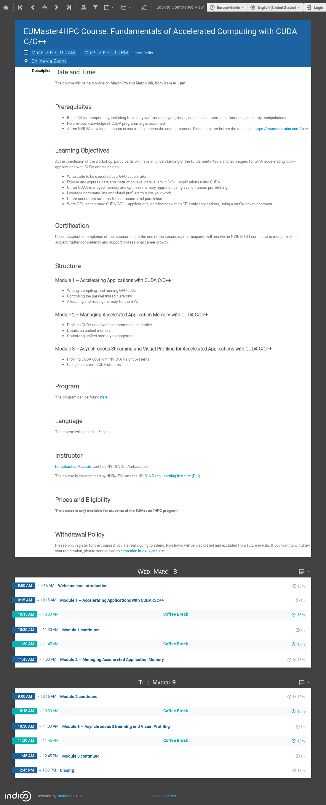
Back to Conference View (180, 7)
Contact (169, 795)
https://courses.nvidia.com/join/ (281, 128)
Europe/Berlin (228, 7)
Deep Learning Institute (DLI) (176, 475)
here (104, 397)
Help (155, 795)
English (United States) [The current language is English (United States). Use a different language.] (277, 7)
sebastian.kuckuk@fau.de (143, 550)
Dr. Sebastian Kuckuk (73, 466)
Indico (63, 795)
